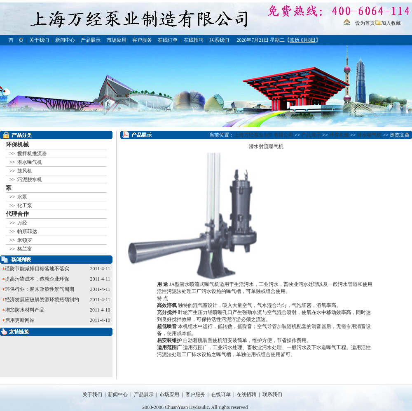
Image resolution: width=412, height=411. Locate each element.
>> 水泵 (18, 197)
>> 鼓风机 (20, 171)
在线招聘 (194, 40)
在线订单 (168, 40)
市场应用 (116, 40)
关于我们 (39, 40)
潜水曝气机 (369, 135)
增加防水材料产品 (24, 310)
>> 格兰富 (20, 249)
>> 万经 (18, 223)
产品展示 (91, 40)
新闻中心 (65, 40)
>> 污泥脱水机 (25, 179)
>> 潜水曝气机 (25, 162)
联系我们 (219, 40)
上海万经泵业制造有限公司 (263, 135)
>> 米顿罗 (20, 240)
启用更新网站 (20, 320)
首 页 (16, 40)
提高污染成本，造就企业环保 (37, 279)
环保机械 (17, 145)
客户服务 (142, 40)
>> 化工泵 (20, 205)
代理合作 (17, 214)
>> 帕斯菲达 (22, 231)
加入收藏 (391, 23)
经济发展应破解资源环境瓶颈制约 (42, 299)
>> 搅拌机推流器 (27, 153)
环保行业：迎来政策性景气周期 (39, 289)
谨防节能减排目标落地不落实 (37, 269)
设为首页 (365, 23)
